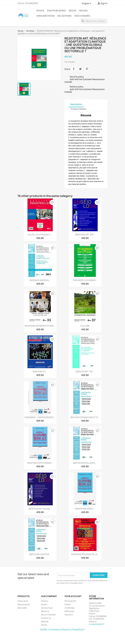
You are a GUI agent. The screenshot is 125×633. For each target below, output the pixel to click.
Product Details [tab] (78, 109)
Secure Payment (48, 614)
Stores (44, 625)
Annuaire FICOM (45, 15)
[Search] (93, 21)
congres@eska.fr (96, 624)
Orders (67, 604)
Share (73, 69)
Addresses (69, 611)
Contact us (46, 618)
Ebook (72, 10)
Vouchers (68, 614)
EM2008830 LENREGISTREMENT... (40, 417)
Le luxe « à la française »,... (40, 234)
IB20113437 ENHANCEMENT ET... (85, 417)
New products (24, 604)
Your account (72, 596)
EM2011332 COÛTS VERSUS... (40, 463)
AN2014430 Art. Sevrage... (40, 508)
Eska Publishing (56, 10)
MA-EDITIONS (64, 15)
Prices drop (23, 601)
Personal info (70, 601)
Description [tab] (76, 104)
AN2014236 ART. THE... (85, 234)
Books (40, 10)
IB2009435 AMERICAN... (40, 280)
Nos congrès (82, 15)
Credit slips (69, 608)
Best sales (22, 608)
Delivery (44, 601)
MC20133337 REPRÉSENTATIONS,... (40, 326)
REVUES (83, 10)
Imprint (44, 604)
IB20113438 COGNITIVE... (40, 554)
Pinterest (87, 69)
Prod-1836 (85, 326)
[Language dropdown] (87, 3)
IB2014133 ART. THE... (85, 371)
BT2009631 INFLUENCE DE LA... (85, 554)
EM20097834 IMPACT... (85, 508)
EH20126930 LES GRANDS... (85, 280)
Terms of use (47, 608)
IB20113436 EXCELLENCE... (85, 463)
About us (45, 611)
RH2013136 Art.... (40, 371)
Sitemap (44, 621)
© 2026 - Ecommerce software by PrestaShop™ (62, 629)
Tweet (80, 69)
